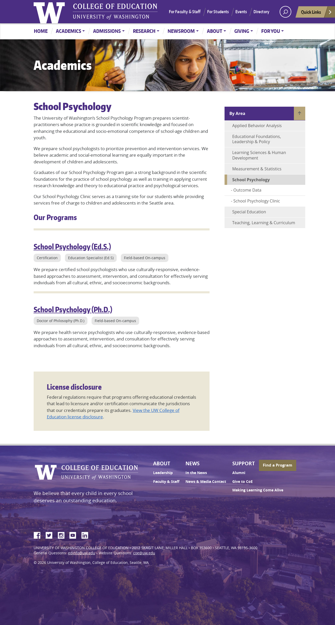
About (214, 31)
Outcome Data (247, 190)
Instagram (62, 534)
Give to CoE (242, 481)
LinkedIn (86, 534)
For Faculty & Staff (185, 11)
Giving (241, 31)
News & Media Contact (205, 481)
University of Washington (50, 11)
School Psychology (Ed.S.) (72, 246)
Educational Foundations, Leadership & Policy (256, 139)
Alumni (238, 472)
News (192, 463)
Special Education (249, 212)
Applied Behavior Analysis (257, 125)
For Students (218, 11)
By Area (237, 113)
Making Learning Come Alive (257, 490)
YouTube (74, 534)
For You (270, 31)
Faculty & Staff (166, 481)
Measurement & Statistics (256, 169)
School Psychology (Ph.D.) (73, 309)
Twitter (51, 534)
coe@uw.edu (144, 553)
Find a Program (277, 465)
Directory (261, 11)
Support (243, 463)
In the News (196, 472)
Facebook (39, 534)
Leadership (163, 472)
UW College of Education (115, 11)
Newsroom (181, 31)
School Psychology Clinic (256, 201)
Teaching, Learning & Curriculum (263, 223)
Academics (68, 31)
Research (144, 31)
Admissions (107, 31)
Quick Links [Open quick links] (316, 13)
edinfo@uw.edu (81, 553)
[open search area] (285, 12)
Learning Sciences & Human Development (259, 155)
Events (241, 11)
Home (41, 31)
